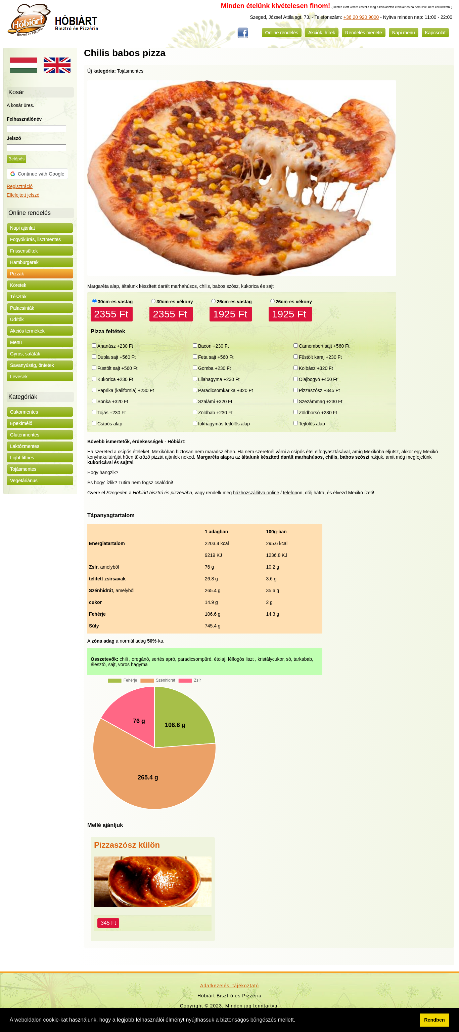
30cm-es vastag (115, 301)
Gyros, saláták (25, 353)
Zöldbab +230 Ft (215, 412)
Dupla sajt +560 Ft (116, 357)
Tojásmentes (23, 469)
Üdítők (17, 319)
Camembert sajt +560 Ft (324, 346)
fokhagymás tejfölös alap (224, 423)
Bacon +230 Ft (213, 346)
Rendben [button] (434, 1020)
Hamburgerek (24, 262)
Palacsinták (22, 308)
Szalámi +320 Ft (215, 401)
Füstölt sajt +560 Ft (117, 368)
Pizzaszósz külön (127, 844)
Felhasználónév (24, 119)
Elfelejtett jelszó (23, 195)
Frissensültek (24, 251)
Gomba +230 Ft (214, 368)
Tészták (18, 296)
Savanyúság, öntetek (32, 365)
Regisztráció (20, 186)
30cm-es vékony (174, 301)
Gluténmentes (24, 434)
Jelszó (14, 138)
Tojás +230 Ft (111, 412)
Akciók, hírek (321, 32)
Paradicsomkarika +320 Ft (225, 390)
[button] (298, 1021)
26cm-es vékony (294, 301)
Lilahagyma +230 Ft (218, 379)
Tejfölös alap (312, 423)
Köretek (18, 285)
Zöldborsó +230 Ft (318, 412)
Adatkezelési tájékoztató (229, 985)
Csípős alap (109, 423)
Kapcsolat (435, 32)
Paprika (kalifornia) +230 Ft (125, 390)
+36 (347, 17)
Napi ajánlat (22, 228)
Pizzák (17, 273)
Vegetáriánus (24, 480)
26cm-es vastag (234, 301)
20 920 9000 (365, 17)
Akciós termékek (27, 331)
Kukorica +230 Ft (115, 379)
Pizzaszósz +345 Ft (319, 390)
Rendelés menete (363, 32)
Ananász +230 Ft (115, 346)
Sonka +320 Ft (112, 401)
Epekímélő (21, 423)
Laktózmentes (24, 446)
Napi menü (403, 32)
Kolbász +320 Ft (316, 368)
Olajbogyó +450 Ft (318, 379)
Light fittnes (22, 457)
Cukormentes (24, 412)
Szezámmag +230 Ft (320, 401)
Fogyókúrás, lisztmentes (35, 239)
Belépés (16, 158)
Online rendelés (281, 32)
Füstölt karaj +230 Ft (320, 357)
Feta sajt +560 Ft (215, 357)
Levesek (19, 376)
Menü (16, 342)
